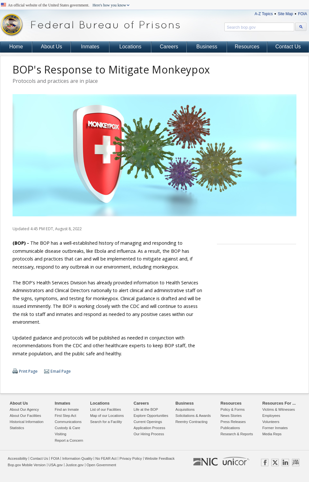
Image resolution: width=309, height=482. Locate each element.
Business (206, 46)
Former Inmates (275, 428)
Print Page (28, 371)
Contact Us (288, 46)
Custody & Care (67, 428)
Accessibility (17, 458)
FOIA (302, 14)
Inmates (90, 46)
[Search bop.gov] (300, 27)
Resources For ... (279, 403)
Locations (130, 46)
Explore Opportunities (151, 416)
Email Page (61, 371)
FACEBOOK (264, 462)
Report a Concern (69, 440)
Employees (271, 416)
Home (16, 46)
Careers (169, 46)
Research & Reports (236, 434)
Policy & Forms (232, 409)
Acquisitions (185, 409)
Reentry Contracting (191, 422)
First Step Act (65, 416)
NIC (205, 462)
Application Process (149, 428)
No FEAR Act (106, 458)
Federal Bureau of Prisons (90, 25)
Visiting (60, 434)
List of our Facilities (105, 409)
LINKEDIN (285, 462)
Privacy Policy (130, 458)
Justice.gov (75, 465)
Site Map (285, 14)
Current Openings (148, 422)
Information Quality (77, 458)
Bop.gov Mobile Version (27, 465)
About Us (51, 46)
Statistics (17, 428)
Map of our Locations (107, 416)
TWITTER (275, 462)
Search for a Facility (106, 422)
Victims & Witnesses (278, 409)
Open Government (101, 465)
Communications (68, 422)
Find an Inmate (67, 409)
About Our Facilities (25, 416)
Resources (247, 46)
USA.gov (56, 465)
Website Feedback (159, 458)
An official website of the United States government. (67, 5)
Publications (230, 428)
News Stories (231, 416)
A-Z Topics (264, 14)
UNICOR (235, 461)
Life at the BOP (146, 409)
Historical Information (26, 422)
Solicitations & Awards (193, 416)
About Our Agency (24, 409)
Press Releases (233, 422)
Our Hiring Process (149, 434)
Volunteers (270, 422)
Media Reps (272, 434)
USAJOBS (295, 462)
